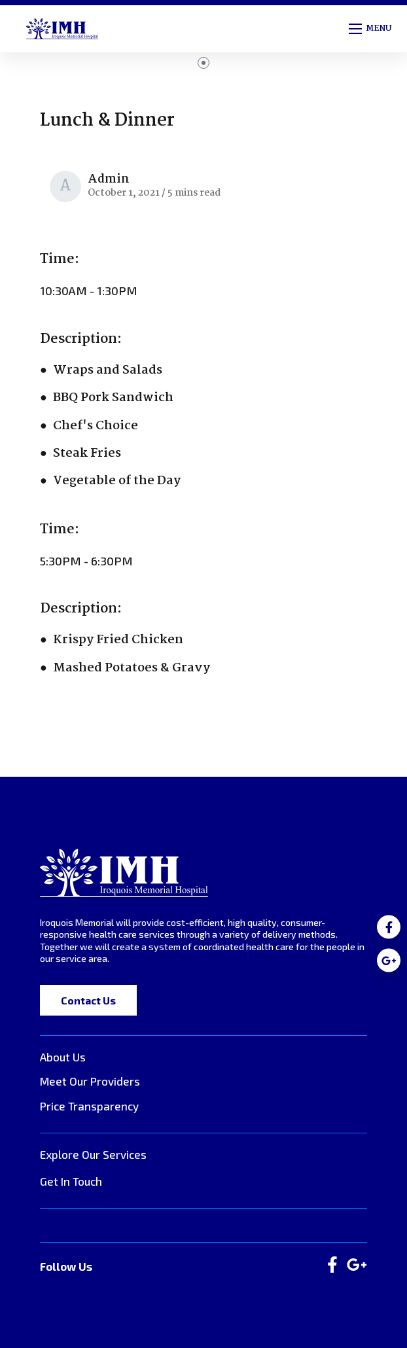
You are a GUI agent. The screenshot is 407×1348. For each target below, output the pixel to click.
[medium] (388, 927)
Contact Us (88, 1000)
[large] (332, 1265)
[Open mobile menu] (371, 28)
